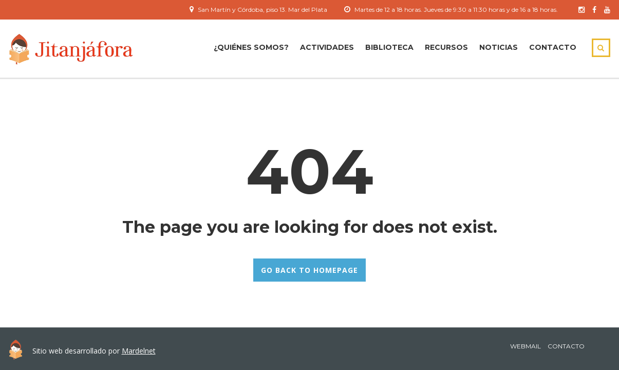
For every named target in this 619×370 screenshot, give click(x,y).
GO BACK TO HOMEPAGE (309, 270)
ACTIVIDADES (327, 47)
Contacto (552, 47)
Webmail (525, 346)
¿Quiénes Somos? (251, 47)
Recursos (446, 47)
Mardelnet (139, 351)
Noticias (498, 47)
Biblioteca (389, 47)
